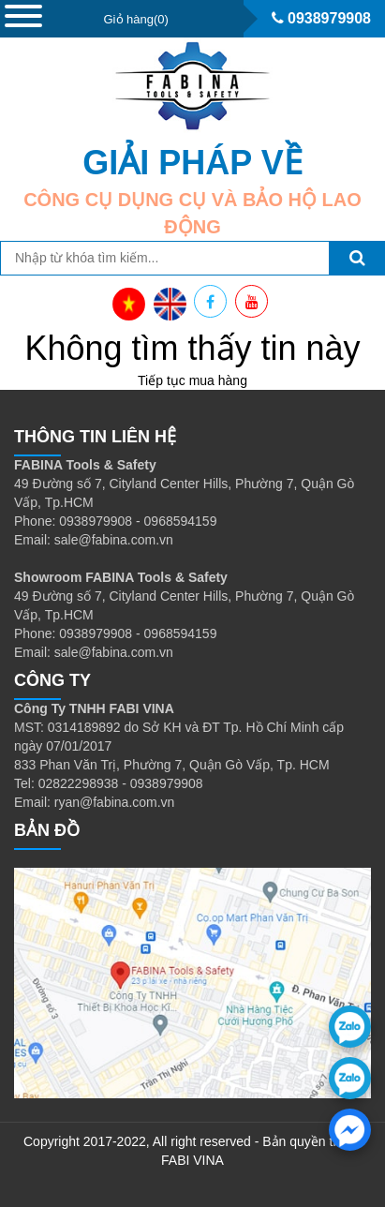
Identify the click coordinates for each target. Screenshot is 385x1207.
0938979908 (321, 18)
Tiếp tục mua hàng (192, 380)
